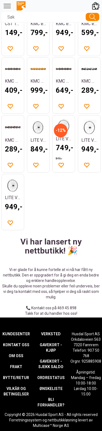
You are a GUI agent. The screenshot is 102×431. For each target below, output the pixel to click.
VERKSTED (51, 334)
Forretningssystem (25, 420)
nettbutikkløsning (62, 420)
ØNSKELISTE (51, 388)
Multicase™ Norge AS (51, 425)
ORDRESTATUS (51, 377)
